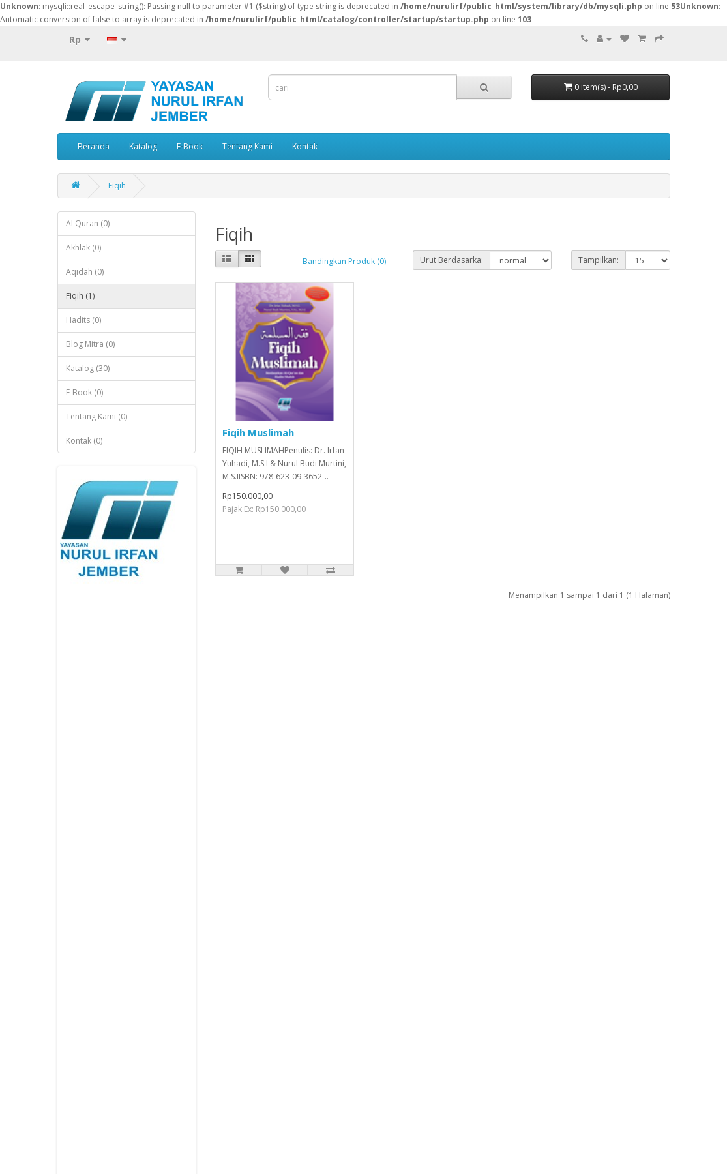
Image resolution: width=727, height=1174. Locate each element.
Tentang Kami (247, 146)
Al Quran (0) (88, 223)
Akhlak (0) (83, 247)
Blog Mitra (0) (90, 344)
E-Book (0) (84, 392)
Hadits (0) (83, 319)
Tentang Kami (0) (96, 416)
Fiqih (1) (80, 295)
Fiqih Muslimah (258, 432)
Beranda (94, 146)
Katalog (143, 146)
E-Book (190, 146)
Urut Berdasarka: (451, 259)
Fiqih (117, 185)
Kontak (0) (84, 440)
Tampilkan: (598, 259)
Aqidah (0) (85, 271)
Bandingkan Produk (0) (344, 261)
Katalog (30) (88, 368)
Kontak (305, 146)
